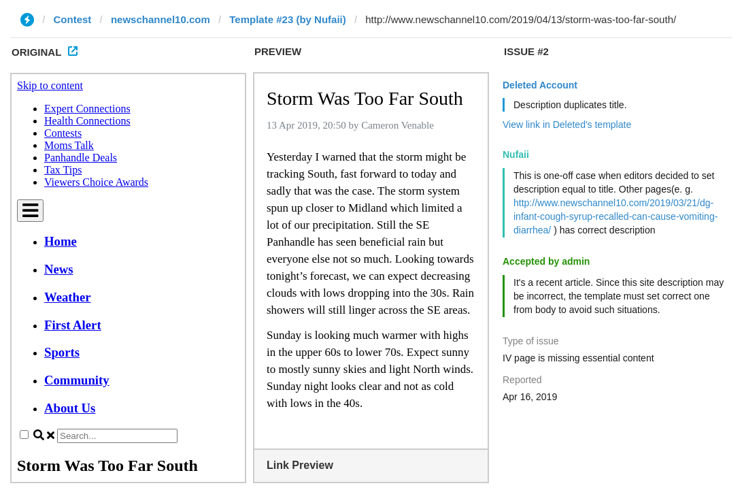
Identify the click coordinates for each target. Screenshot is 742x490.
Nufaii (516, 154)
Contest (73, 19)
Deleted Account (540, 85)
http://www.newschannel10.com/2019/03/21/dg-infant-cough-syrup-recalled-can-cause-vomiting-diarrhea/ (615, 216)
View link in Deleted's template (567, 124)
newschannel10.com (160, 19)
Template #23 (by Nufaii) (287, 19)
